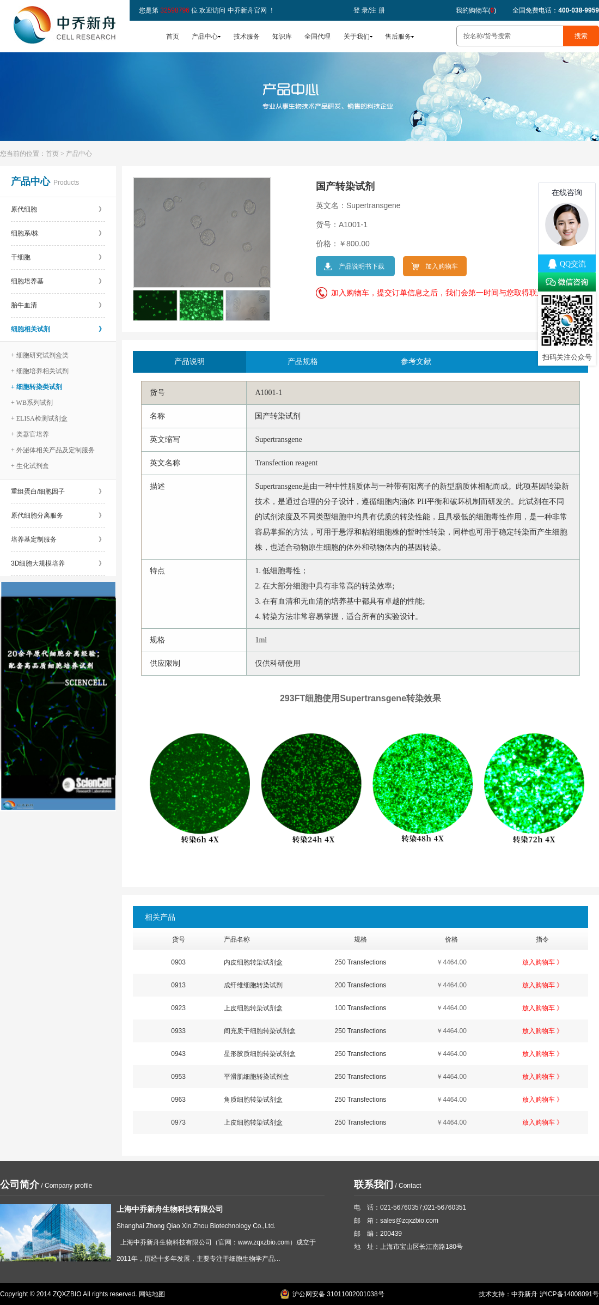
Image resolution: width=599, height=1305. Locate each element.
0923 (178, 1008)
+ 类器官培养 (30, 434)
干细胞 (58, 257)
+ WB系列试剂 (32, 402)
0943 (178, 1054)
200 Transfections (361, 985)
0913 (178, 985)
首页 (172, 36)
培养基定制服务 (58, 539)
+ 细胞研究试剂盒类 (40, 355)
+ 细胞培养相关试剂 (40, 371)
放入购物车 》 (542, 962)
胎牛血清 (58, 305)
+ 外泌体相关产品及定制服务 (53, 450)
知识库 (282, 36)
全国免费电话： (555, 10)
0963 (178, 1099)
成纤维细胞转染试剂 (253, 985)
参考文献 (416, 361)
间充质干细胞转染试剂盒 (260, 1031)
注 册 (377, 10)
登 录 (360, 10)
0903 (178, 962)
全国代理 (317, 36)
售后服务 (398, 36)
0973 (178, 1122)
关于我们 (357, 36)
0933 (178, 1031)
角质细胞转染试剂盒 (253, 1099)
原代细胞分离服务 (58, 515)
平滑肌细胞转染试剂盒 (256, 1077)
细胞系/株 (58, 233)
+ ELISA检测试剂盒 (39, 418)
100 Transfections (361, 1008)
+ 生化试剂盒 (30, 466)
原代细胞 (58, 209)
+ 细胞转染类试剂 (36, 387)
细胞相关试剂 (58, 329)
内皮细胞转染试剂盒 (253, 962)
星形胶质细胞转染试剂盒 (260, 1054)
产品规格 (303, 361)
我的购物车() (476, 10)
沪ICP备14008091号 (569, 1294)
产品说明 (189, 361)
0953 (178, 1077)
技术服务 (247, 36)
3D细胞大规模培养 (58, 563)
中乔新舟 (524, 1294)
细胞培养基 (58, 281)
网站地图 (152, 1294)
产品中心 (205, 36)
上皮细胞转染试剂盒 (253, 1008)
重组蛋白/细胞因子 (58, 491)
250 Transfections (361, 962)
